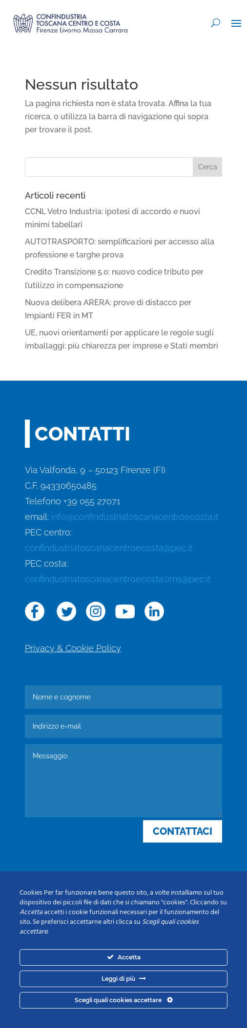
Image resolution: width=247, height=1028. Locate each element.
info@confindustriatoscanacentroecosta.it (135, 517)
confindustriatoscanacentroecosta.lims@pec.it (118, 579)
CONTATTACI (182, 831)
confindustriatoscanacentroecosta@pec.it (109, 548)
